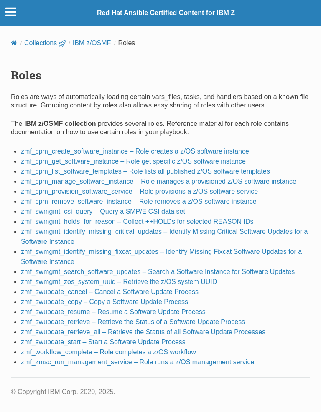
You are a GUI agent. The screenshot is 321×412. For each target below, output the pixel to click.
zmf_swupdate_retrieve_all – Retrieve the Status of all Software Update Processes (143, 331)
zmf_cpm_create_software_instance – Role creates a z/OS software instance (135, 151)
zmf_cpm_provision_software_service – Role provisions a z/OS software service (139, 191)
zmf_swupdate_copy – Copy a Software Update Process (104, 301)
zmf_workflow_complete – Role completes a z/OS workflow (108, 352)
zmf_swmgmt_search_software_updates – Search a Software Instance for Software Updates (158, 271)
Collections (45, 42)
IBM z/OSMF (92, 42)
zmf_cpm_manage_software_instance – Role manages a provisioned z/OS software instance (158, 181)
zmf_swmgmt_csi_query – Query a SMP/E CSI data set (103, 211)
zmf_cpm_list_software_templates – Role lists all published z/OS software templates (145, 171)
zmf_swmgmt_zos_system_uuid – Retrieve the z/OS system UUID (119, 281)
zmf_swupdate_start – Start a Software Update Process (103, 341)
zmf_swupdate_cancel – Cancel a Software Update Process (110, 291)
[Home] (14, 42)
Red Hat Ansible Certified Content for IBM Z (166, 12)
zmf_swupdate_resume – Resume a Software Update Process (113, 311)
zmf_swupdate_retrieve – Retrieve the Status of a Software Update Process (133, 321)
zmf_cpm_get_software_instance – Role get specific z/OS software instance (133, 161)
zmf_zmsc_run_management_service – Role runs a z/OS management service (137, 362)
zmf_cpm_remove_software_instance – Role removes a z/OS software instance (139, 201)
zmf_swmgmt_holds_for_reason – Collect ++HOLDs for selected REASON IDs (137, 221)
